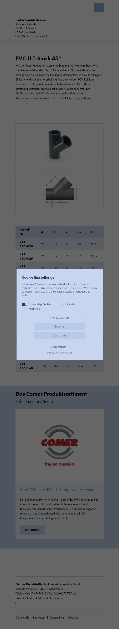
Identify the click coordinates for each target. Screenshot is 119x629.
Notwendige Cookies (36, 304)
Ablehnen (59, 326)
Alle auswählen (59, 317)
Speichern (59, 335)
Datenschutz (66, 352)
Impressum (52, 352)
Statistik (67, 304)
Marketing (31, 308)
